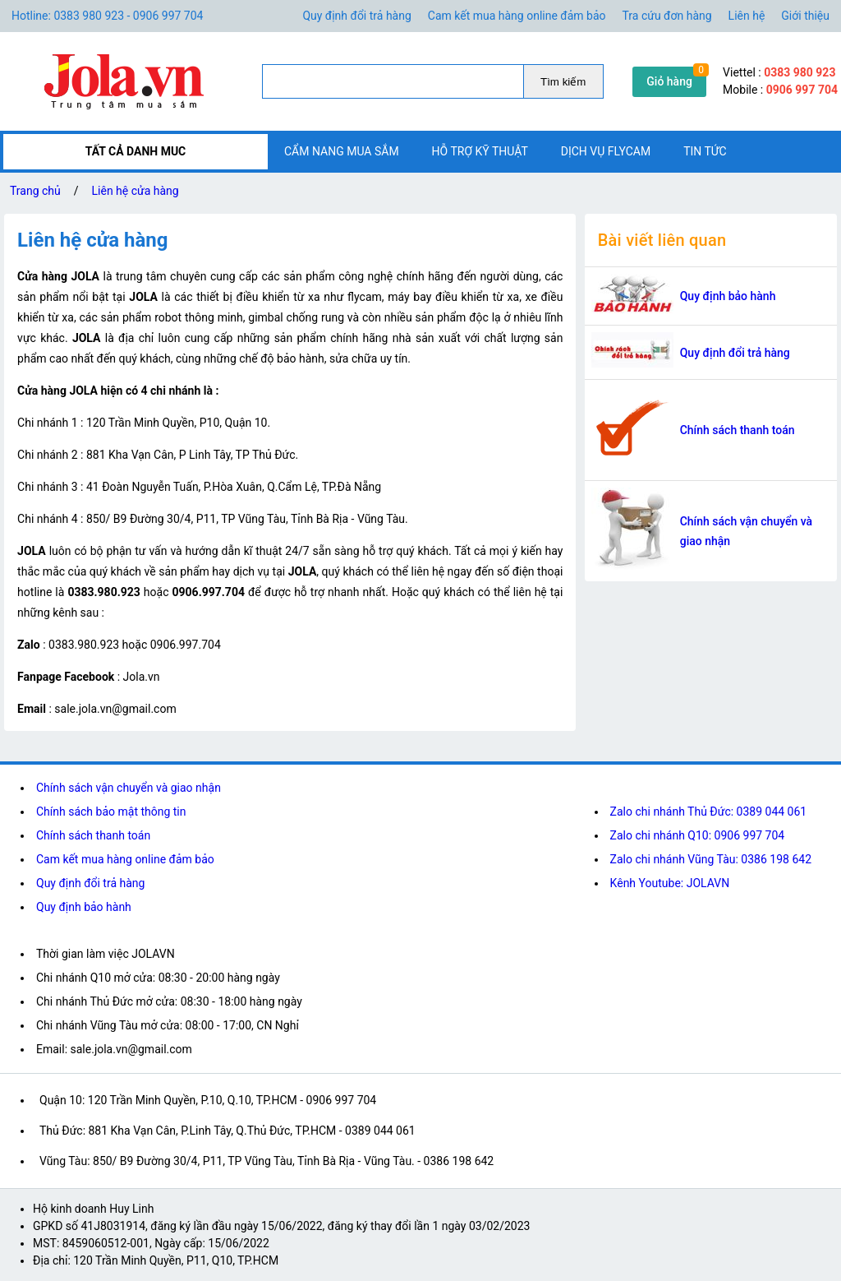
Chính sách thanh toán (737, 430)
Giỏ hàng (669, 81)
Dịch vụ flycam (605, 151)
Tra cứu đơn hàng (667, 15)
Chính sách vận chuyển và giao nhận (746, 531)
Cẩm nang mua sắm (341, 151)
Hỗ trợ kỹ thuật (480, 151)
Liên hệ (746, 15)
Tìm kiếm (563, 82)
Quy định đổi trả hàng (356, 15)
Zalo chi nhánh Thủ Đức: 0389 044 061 (708, 811)
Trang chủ (35, 190)
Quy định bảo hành (728, 296)
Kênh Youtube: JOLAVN (670, 883)
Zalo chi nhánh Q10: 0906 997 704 (697, 835)
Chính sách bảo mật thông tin (111, 811)
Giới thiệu (805, 15)
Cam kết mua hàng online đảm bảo (517, 15)
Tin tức (705, 151)
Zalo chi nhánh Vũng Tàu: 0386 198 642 (710, 859)
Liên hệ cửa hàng (135, 190)
